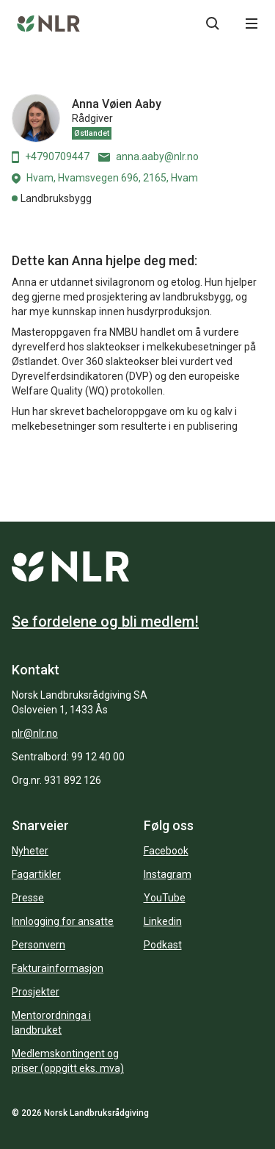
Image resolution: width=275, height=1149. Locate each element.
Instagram (167, 874)
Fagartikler (36, 874)
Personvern (38, 945)
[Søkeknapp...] (213, 23)
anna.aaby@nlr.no (148, 156)
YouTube (165, 898)
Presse (28, 898)
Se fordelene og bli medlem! (105, 621)
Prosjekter (35, 992)
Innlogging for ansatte (63, 921)
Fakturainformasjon (57, 968)
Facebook (166, 851)
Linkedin (163, 921)
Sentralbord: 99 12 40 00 (68, 757)
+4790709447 (50, 157)
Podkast (163, 945)
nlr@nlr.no (35, 733)
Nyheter (30, 851)
